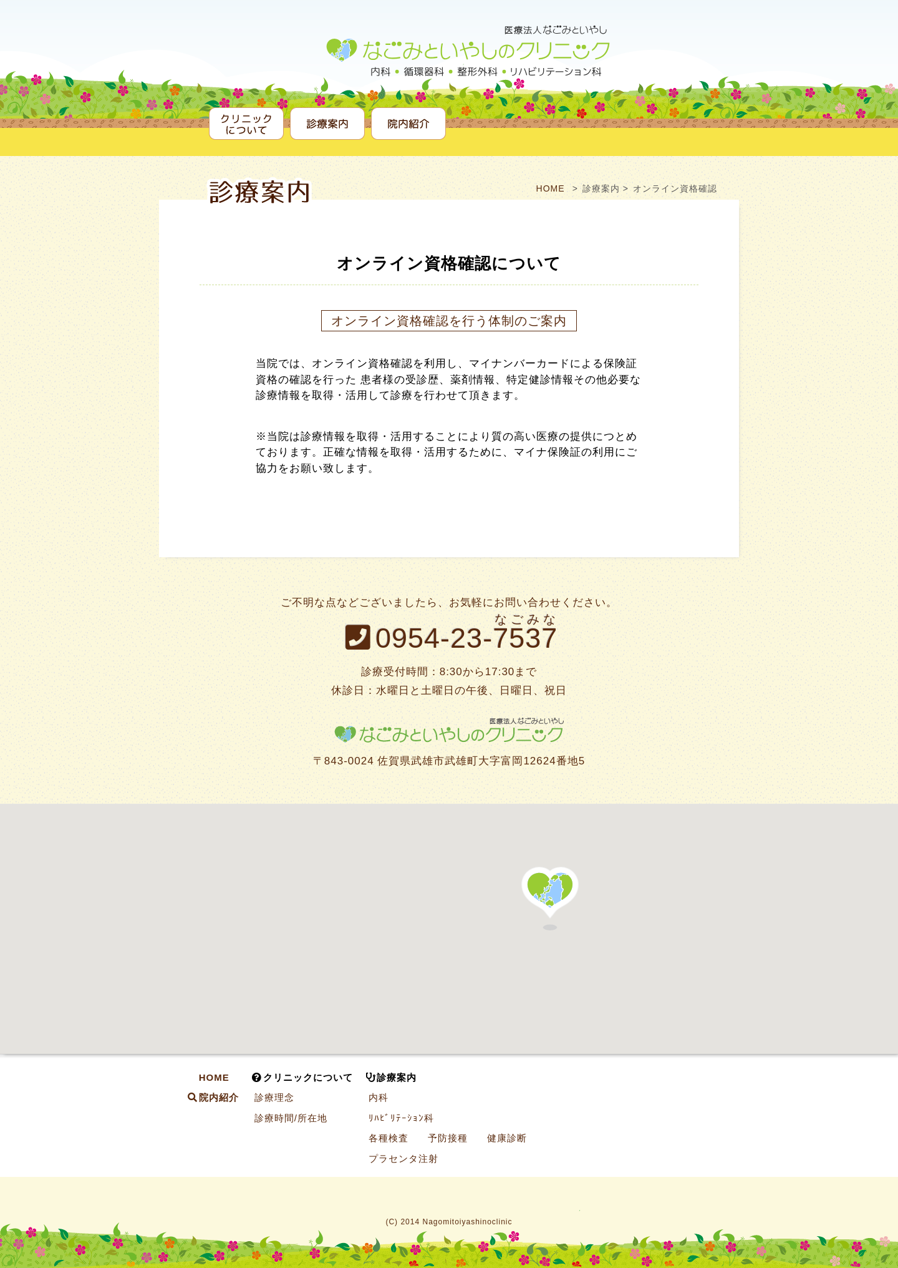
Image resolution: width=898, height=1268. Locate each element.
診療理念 (274, 1097)
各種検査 (388, 1138)
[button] (550, 898)
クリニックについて (246, 123)
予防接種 (448, 1138)
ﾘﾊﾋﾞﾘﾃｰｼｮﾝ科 (401, 1118)
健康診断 (507, 1138)
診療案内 (327, 123)
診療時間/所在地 (290, 1118)
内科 (379, 1097)
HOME (549, 188)
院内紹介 (408, 123)
